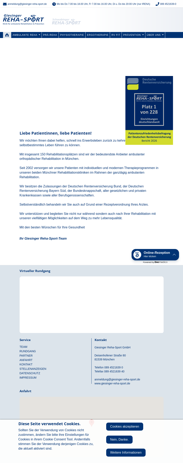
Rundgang (92, 301)
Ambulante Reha (26, 35)
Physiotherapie (72, 35)
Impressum (28, 377)
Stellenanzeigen (33, 368)
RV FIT (115, 35)
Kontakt (26, 364)
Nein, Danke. (119, 439)
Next (179, 78)
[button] (155, 254)
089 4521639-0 (168, 4)
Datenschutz (30, 373)
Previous (4, 78)
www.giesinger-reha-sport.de (112, 383)
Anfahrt (26, 360)
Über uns (155, 35)
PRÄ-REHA (50, 35)
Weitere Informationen (126, 452)
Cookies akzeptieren (124, 426)
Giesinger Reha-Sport (23, 16)
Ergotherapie (97, 35)
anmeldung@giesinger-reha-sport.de (27, 4)
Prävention (133, 35)
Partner (26, 355)
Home (7, 35)
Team (23, 346)
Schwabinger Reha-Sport (68, 16)
